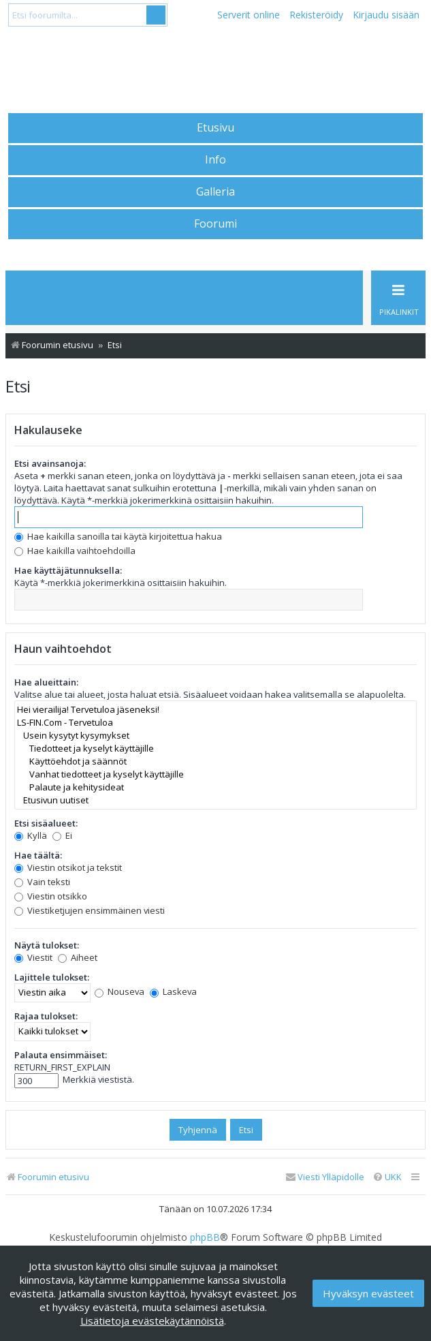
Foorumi (215, 223)
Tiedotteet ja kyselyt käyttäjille (215, 748)
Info (215, 159)
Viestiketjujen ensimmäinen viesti (89, 910)
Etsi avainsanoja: (50, 463)
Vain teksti (42, 882)
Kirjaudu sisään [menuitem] (386, 14)
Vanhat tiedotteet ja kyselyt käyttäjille (215, 774)
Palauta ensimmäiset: (60, 1055)
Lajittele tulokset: (51, 977)
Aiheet (77, 957)
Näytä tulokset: (46, 945)
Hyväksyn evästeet (368, 1293)
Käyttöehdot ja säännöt (215, 761)
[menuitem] (387, 1177)
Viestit (33, 957)
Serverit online (248, 14)
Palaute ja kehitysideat (215, 787)
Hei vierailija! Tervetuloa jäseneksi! (215, 709)
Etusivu (215, 127)
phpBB (205, 1237)
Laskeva (173, 991)
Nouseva (119, 991)
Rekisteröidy (316, 14)
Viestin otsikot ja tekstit (68, 867)
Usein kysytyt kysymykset (215, 735)
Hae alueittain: (46, 682)
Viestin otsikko (50, 896)
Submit (156, 15)
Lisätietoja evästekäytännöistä (152, 1320)
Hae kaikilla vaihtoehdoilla (74, 550)
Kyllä (30, 835)
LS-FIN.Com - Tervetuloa (215, 722)
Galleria (215, 191)
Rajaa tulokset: (46, 1016)
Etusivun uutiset (215, 800)
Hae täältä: (38, 855)
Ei (62, 835)
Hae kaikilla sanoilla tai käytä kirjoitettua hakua (118, 536)
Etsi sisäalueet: (46, 823)
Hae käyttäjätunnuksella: (68, 570)
